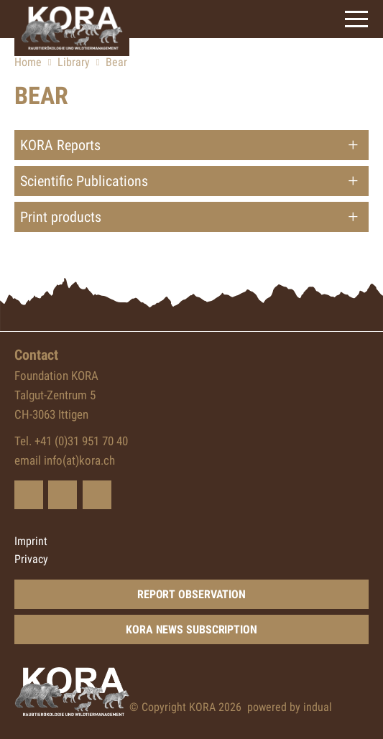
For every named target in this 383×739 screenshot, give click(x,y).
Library (73, 62)
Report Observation (191, 594)
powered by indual (289, 707)
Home (28, 62)
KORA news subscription (191, 629)
